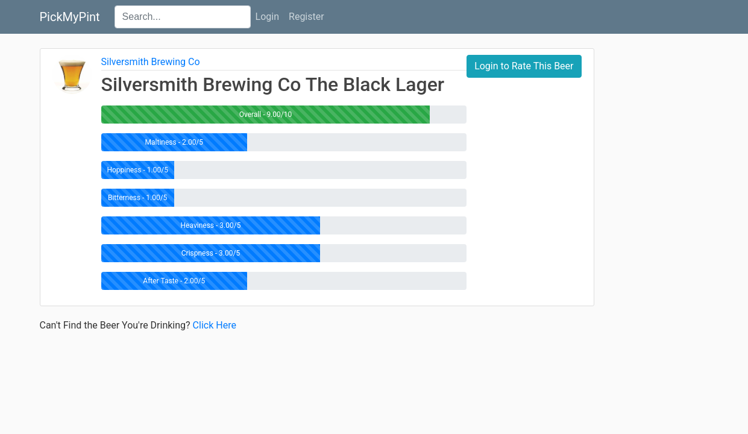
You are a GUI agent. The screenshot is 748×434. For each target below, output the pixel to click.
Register (306, 16)
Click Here (214, 325)
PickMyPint (70, 17)
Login (267, 16)
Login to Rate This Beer (523, 66)
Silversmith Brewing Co (150, 62)
